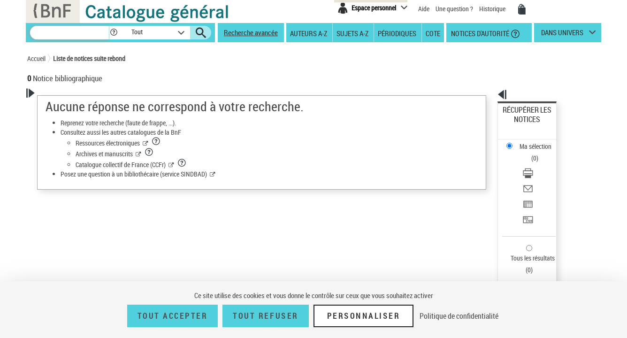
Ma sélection (520, 124)
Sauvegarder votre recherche (86, 134)
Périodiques (397, 33)
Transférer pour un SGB (534, 174)
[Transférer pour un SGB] (539, 175)
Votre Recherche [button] (66, 109)
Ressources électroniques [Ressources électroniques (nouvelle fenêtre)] (228, 142)
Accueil (36, 58)
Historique (493, 8)
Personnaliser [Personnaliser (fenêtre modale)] (363, 316)
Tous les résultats (527, 200)
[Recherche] (69, 32)
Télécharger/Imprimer (532, 141)
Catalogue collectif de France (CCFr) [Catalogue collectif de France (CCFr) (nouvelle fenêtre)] (241, 164)
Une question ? (454, 8)
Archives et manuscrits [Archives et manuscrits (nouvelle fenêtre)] (224, 153)
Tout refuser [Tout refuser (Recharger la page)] (265, 316)
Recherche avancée (251, 32)
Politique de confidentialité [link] (459, 316)
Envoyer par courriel (530, 152)
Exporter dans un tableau (537, 163)
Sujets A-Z (352, 33)
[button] (113, 32)
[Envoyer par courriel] (539, 152)
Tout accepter (173, 316)
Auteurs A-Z (308, 33)
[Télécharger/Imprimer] (539, 141)
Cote (433, 33)
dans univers (562, 34)
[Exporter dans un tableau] (539, 164)
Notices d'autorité (479, 33)
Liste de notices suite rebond (89, 58)
